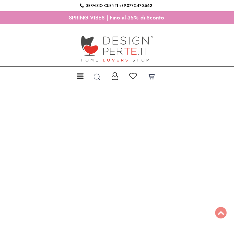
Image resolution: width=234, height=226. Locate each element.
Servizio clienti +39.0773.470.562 (116, 5)
